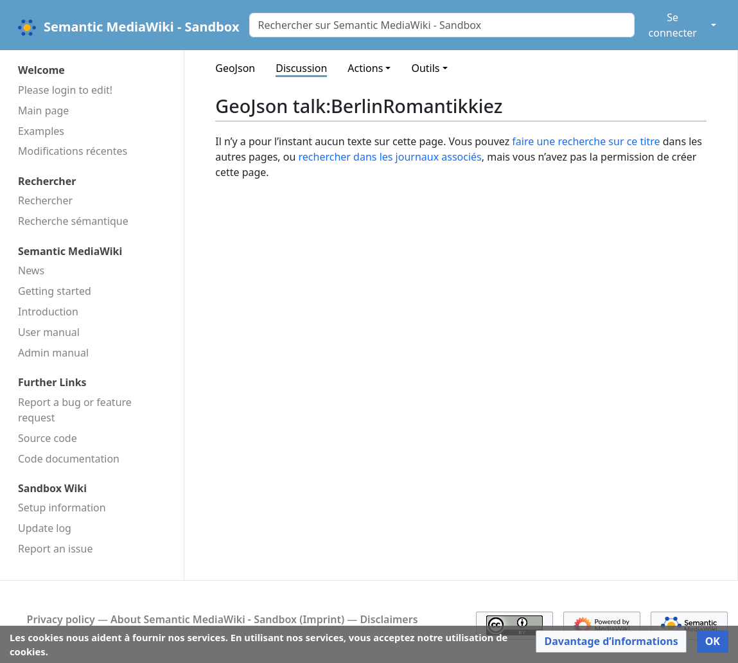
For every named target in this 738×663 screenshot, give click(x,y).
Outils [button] (425, 68)
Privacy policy (61, 619)
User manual (49, 332)
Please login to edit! (65, 90)
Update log (44, 528)
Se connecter (673, 25)
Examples (41, 131)
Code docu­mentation (68, 459)
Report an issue (55, 549)
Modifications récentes (72, 151)
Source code (47, 438)
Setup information (62, 507)
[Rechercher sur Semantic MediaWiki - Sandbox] (442, 25)
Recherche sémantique (73, 221)
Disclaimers (388, 619)
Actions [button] (365, 68)
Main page (43, 110)
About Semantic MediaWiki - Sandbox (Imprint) (227, 619)
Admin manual (53, 353)
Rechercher (45, 200)
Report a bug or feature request (75, 410)
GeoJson (235, 68)
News (31, 270)
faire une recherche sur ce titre (586, 141)
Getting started (54, 291)
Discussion (301, 68)
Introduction (48, 312)
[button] (611, 641)
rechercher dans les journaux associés (390, 157)
